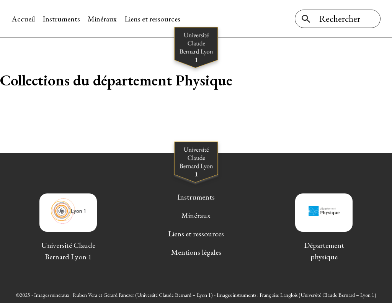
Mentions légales (196, 252)
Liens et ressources (152, 19)
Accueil (23, 19)
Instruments (61, 19)
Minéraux (102, 19)
